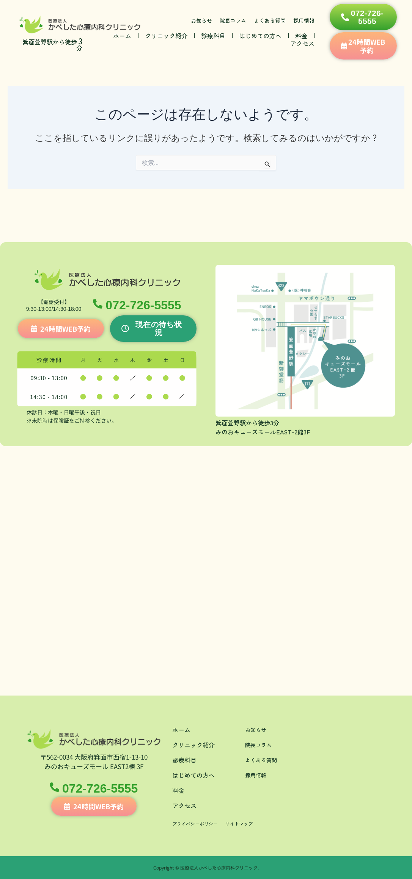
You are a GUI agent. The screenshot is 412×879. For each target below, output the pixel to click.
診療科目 (213, 35)
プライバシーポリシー (198, 823)
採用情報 (304, 20)
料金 (301, 35)
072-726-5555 (145, 307)
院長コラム (233, 20)
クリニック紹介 (166, 35)
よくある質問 (270, 20)
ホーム (122, 35)
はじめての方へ (260, 35)
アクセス (302, 43)
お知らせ (201, 20)
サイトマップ (249, 823)
